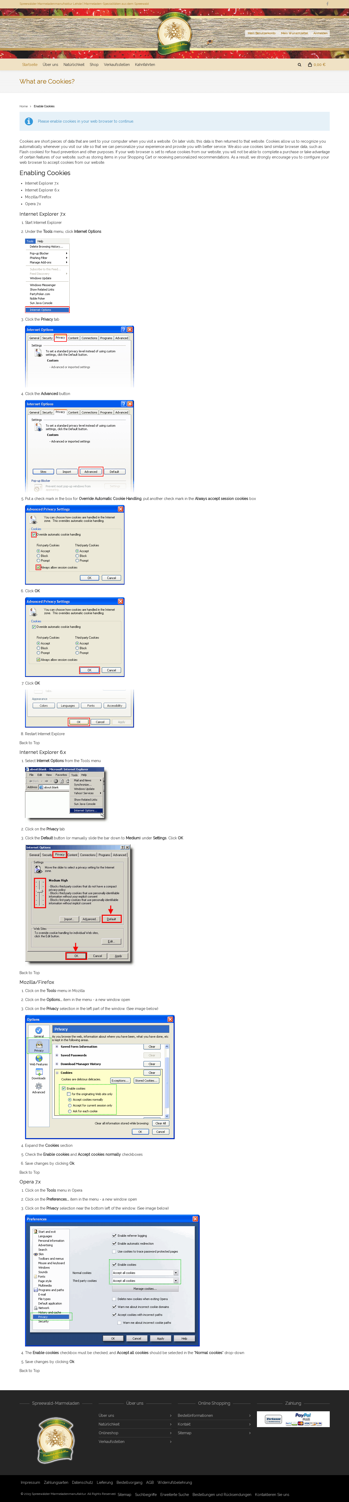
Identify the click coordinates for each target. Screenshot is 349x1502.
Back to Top (30, 743)
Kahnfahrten (145, 64)
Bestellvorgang (129, 1482)
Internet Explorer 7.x (42, 183)
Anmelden (320, 33)
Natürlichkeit (74, 64)
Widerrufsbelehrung (174, 1482)
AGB (150, 1482)
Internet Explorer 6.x (42, 190)
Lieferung (105, 1482)
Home (24, 106)
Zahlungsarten (56, 1482)
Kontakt (184, 1424)
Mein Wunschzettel (294, 33)
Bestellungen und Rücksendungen (222, 1495)
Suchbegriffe (146, 1495)
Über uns (50, 64)
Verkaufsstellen (117, 64)
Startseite (29, 64)
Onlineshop (108, 1433)
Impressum (30, 1482)
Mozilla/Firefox (38, 197)
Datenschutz (82, 1482)
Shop (94, 64)
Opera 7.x (33, 204)
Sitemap (185, 1433)
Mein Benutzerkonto (261, 33)
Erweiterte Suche (174, 1495)
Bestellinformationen (195, 1415)
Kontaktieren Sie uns (272, 1495)
